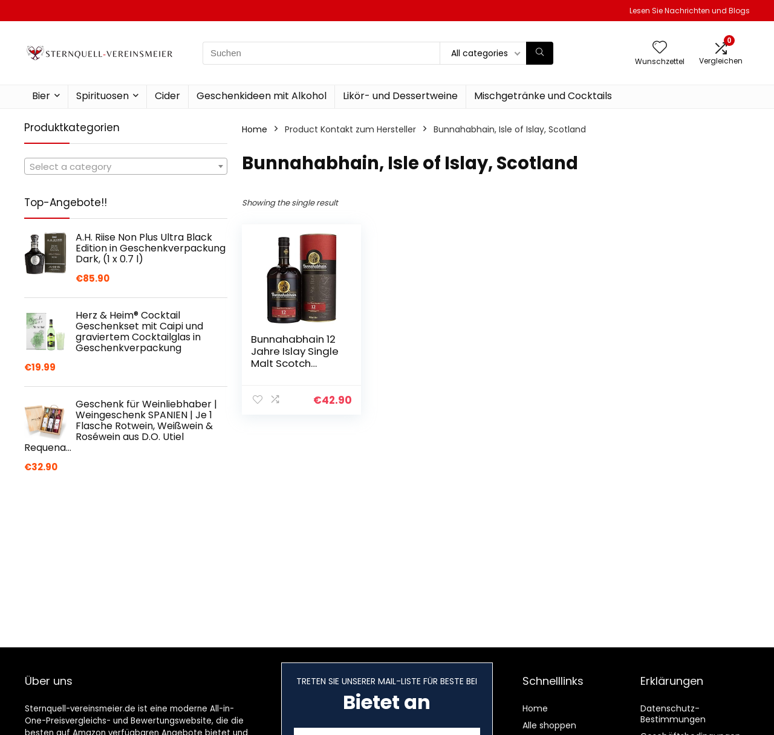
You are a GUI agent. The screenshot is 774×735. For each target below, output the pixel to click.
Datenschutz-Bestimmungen (673, 713)
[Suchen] (539, 53)
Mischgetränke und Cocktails (543, 96)
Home (254, 129)
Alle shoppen (549, 725)
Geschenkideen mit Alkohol (262, 96)
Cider (167, 96)
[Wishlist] (659, 48)
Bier (41, 96)
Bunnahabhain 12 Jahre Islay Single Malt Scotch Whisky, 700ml (295, 357)
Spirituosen (102, 96)
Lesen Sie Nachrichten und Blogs (689, 10)
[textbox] (126, 166)
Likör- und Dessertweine (400, 96)
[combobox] (125, 166)
